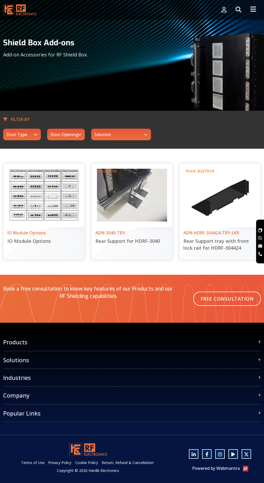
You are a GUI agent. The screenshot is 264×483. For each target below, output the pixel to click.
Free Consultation (227, 299)
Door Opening (64, 134)
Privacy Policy (59, 462)
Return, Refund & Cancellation (128, 462)
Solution (102, 134)
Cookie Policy (86, 462)
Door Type (16, 134)
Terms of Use (33, 462)
